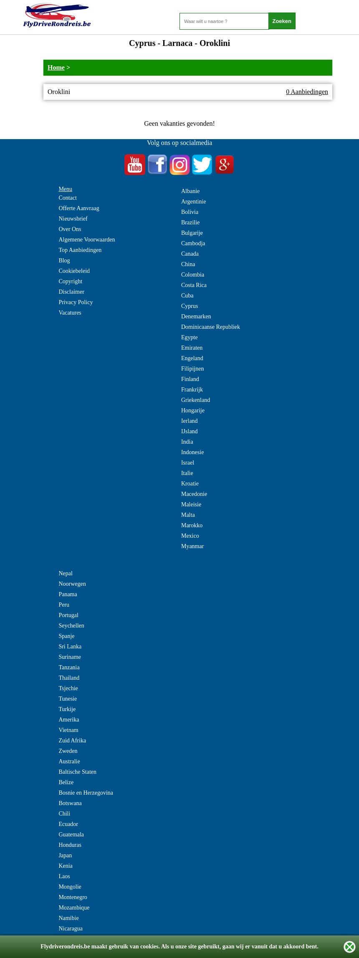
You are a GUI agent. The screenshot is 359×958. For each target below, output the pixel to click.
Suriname (69, 657)
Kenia (65, 866)
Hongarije (193, 410)
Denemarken (196, 316)
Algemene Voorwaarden (86, 239)
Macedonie (194, 494)
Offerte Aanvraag (78, 208)
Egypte (189, 337)
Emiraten (191, 348)
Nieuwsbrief (72, 219)
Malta (188, 515)
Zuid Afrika (72, 740)
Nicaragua (70, 928)
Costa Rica (194, 285)
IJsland (189, 431)
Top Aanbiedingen (79, 250)
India (187, 442)
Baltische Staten (77, 772)
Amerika (68, 720)
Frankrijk (192, 389)
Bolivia (189, 212)
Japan (65, 855)
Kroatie (190, 483)
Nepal (65, 573)
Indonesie (192, 452)
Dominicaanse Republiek (210, 327)
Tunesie (67, 699)
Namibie (68, 918)
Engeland (192, 358)
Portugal (68, 615)
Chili (64, 814)
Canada (190, 254)
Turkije (67, 709)
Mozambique (73, 908)
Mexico (190, 536)
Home (56, 67)
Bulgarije (192, 233)
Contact (67, 198)
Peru (63, 605)
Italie (187, 473)
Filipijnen (192, 369)
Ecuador (68, 824)
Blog (64, 260)
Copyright (70, 281)
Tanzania (68, 667)
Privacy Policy (75, 302)
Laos (64, 876)
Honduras (69, 845)
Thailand (68, 678)
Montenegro (72, 897)
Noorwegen (72, 584)
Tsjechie (68, 688)
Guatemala (71, 834)
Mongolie (69, 887)
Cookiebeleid (74, 271)
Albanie (190, 191)
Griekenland (195, 400)
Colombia (192, 275)
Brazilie (190, 222)
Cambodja (193, 243)
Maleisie (191, 504)
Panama (67, 594)
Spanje (66, 636)
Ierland (189, 421)
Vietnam (68, 730)
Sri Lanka (69, 646)
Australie (69, 761)
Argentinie (193, 201)
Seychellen (71, 626)
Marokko (191, 525)
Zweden (67, 751)
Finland (190, 379)
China (188, 264)
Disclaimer (71, 292)
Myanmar (192, 546)
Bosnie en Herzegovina (85, 793)
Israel (187, 463)
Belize (65, 782)
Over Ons (69, 229)
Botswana (69, 803)
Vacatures (69, 313)
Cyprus (189, 306)
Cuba (187, 295)
